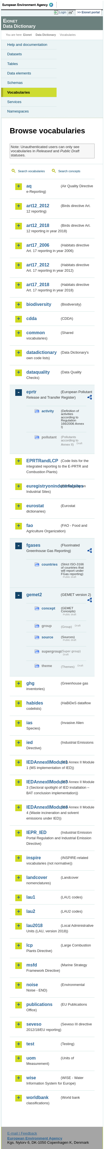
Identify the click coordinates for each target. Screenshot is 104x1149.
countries (50, 564)
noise (32, 984)
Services (14, 102)
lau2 (30, 911)
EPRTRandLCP (42, 460)
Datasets (14, 54)
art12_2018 (37, 225)
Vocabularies (18, 92)
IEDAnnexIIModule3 (43, 782)
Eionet (27, 34)
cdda (31, 318)
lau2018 (34, 925)
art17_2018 (37, 284)
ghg (30, 683)
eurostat (35, 505)
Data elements (19, 73)
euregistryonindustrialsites (43, 486)
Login (62, 12)
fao (29, 525)
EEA (29, 5)
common (35, 332)
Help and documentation (27, 45)
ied (29, 742)
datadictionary (41, 352)
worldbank (37, 1097)
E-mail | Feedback (22, 1133)
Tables (12, 64)
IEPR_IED (36, 832)
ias (29, 722)
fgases (33, 545)
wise (31, 1077)
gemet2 (34, 594)
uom (31, 1058)
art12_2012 (37, 205)
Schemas (15, 83)
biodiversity (38, 304)
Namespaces (18, 111)
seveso (33, 1024)
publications (39, 1004)
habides (34, 703)
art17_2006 (37, 245)
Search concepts (69, 171)
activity (48, 411)
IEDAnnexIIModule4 (43, 807)
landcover (36, 877)
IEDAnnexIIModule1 (43, 762)
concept (48, 608)
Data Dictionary (45, 34)
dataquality (38, 372)
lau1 (30, 897)
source (47, 637)
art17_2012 (37, 265)
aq (29, 186)
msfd (31, 965)
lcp (29, 945)
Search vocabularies (31, 171)
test (30, 1043)
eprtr (31, 391)
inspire (33, 857)
